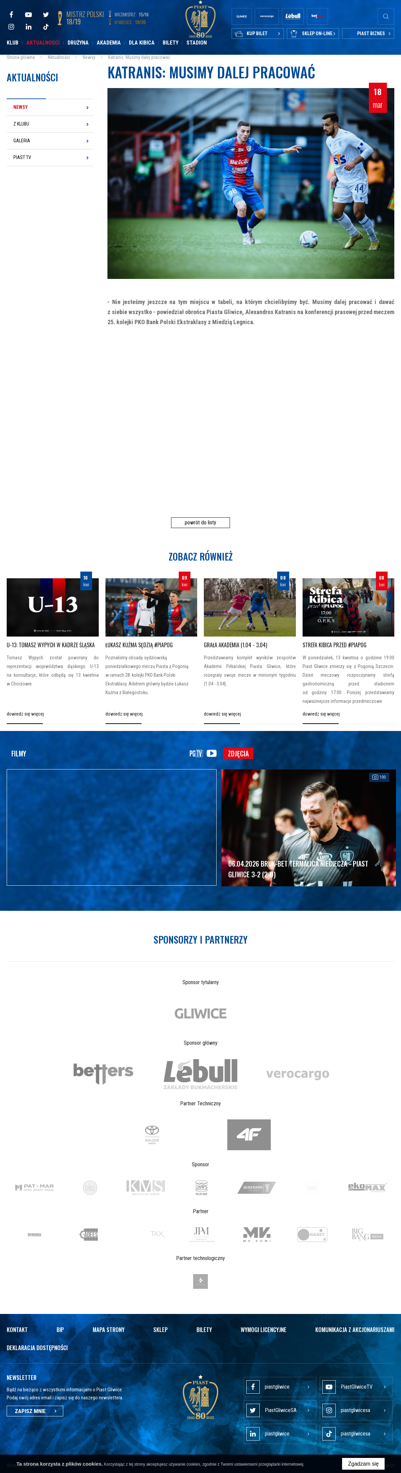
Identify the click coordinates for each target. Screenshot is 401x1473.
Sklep (160, 1329)
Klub (12, 43)
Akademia (109, 43)
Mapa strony (109, 1329)
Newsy (20, 107)
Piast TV (22, 157)
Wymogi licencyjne (264, 1329)
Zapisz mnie (35, 1411)
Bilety (170, 43)
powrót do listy (200, 522)
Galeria (21, 140)
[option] (200, 1013)
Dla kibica (142, 43)
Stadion (196, 43)
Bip (60, 1329)
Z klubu (21, 124)
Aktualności (43, 43)
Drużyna (78, 43)
